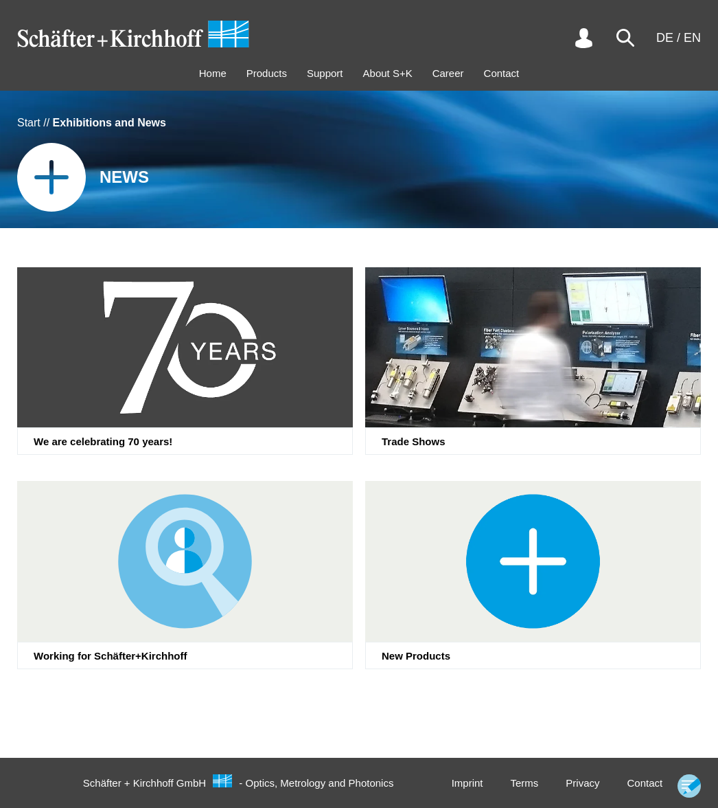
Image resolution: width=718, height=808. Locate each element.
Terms (524, 783)
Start (28, 122)
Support (325, 73)
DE (664, 38)
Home (213, 73)
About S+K (388, 73)
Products (266, 73)
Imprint (467, 783)
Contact (502, 73)
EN (692, 38)
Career (448, 73)
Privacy (582, 783)
